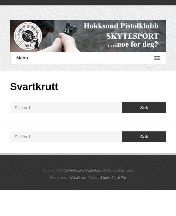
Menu (88, 58)
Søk (144, 107)
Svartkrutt (34, 86)
